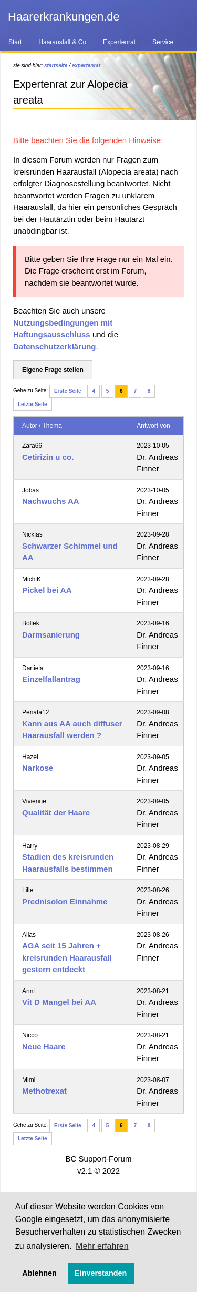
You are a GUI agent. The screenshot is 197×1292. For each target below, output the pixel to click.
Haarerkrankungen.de (64, 16)
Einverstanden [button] (101, 1273)
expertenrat (86, 65)
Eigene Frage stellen (53, 370)
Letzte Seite (32, 404)
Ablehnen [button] (39, 1273)
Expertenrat (119, 42)
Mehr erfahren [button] (102, 1245)
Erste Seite (67, 391)
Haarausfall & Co (62, 42)
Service (162, 42)
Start (15, 42)
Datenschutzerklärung (54, 346)
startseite (55, 65)
